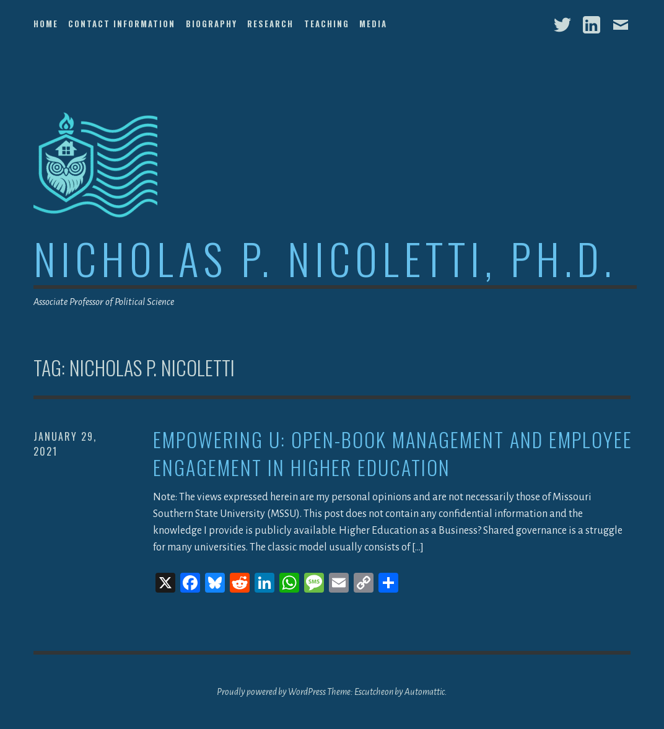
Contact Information (121, 23)
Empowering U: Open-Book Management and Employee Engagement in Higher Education (392, 454)
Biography (211, 23)
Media (373, 23)
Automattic (424, 692)
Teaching (326, 23)
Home (45, 23)
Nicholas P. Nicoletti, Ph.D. (324, 258)
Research (270, 23)
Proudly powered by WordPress (271, 692)
